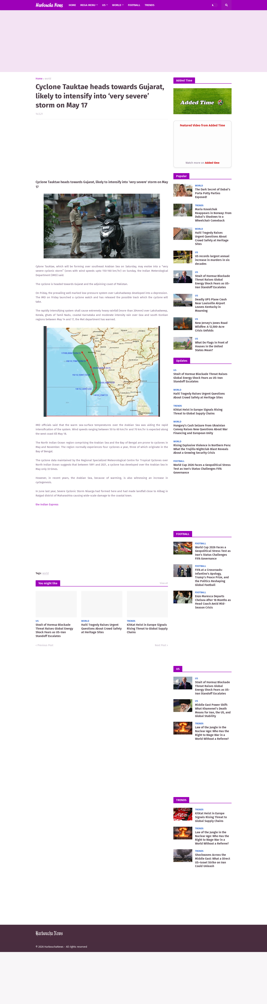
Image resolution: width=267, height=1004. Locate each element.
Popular (181, 176)
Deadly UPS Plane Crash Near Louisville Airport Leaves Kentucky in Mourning (211, 305)
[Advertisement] (134, 41)
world (48, 78)
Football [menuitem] (134, 5)
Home (39, 78)
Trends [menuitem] (149, 5)
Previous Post (45, 645)
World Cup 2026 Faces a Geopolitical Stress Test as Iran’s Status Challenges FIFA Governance (202, 468)
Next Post (160, 645)
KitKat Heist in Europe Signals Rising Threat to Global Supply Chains (147, 628)
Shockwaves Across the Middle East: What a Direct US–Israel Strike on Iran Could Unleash (212, 860)
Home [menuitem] (72, 5)
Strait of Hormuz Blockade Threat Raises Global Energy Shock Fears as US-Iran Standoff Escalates (54, 630)
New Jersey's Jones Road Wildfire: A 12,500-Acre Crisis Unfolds (211, 326)
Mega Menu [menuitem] (87, 5)
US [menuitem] (103, 5)
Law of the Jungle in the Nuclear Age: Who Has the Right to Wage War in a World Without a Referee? (212, 733)
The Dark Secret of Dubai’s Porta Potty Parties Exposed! (212, 193)
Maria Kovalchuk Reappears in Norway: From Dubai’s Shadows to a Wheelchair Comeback (213, 214)
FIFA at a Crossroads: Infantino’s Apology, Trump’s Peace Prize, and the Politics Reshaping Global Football (212, 577)
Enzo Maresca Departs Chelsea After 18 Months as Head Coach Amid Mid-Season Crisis (213, 601)
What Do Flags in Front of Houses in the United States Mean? (211, 346)
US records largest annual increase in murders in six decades (212, 260)
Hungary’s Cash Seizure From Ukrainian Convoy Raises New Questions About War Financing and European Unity (200, 429)
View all (164, 583)
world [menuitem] (116, 5)
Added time (212, 162)
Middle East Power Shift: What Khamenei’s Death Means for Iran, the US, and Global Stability (213, 710)
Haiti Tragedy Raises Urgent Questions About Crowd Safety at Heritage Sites (101, 628)
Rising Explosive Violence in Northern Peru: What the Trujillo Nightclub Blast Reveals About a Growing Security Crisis (202, 449)
